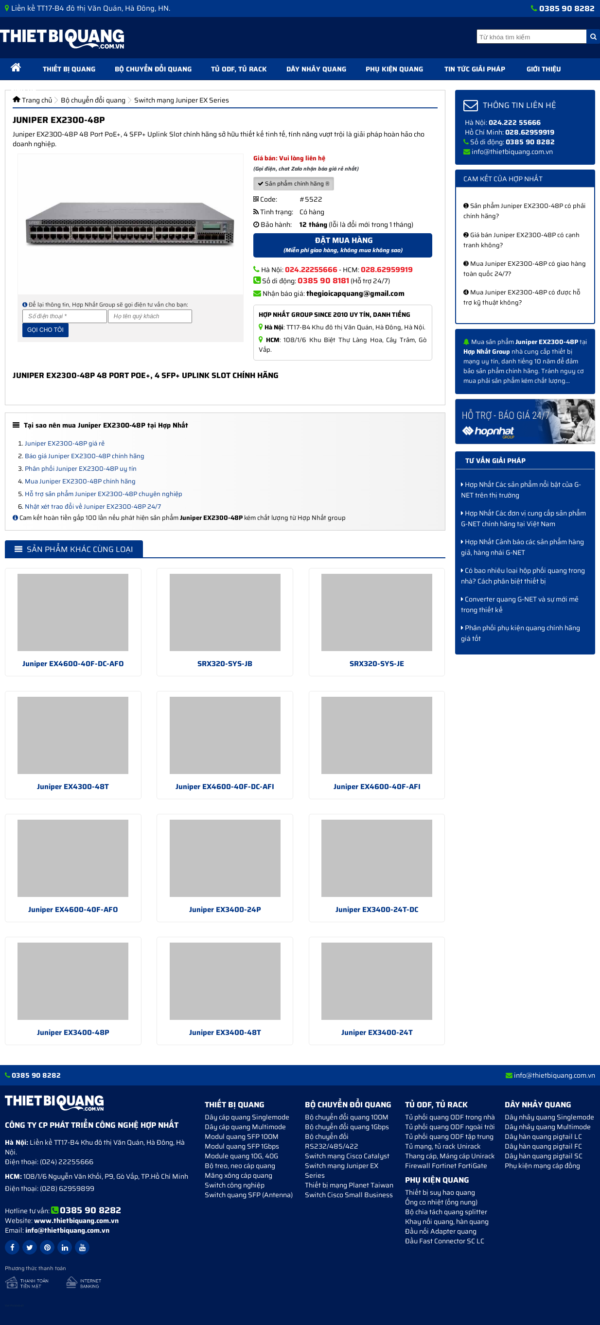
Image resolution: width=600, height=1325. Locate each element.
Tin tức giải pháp (474, 69)
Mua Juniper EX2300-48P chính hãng (80, 481)
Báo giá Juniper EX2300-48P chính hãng (84, 456)
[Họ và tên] (150, 316)
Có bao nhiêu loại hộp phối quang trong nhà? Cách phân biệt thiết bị (523, 575)
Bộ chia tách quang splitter (446, 1211)
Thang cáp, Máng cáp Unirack (450, 1156)
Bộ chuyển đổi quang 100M (346, 1117)
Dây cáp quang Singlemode (247, 1117)
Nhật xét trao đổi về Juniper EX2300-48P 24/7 (93, 506)
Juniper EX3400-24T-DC (377, 909)
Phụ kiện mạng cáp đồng (542, 1165)
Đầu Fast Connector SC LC (444, 1241)
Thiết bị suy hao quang (440, 1192)
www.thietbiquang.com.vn (76, 1220)
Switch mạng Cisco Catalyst (347, 1156)
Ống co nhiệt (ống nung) (441, 1202)
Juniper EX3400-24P (225, 909)
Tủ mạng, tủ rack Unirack (443, 1146)
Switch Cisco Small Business (349, 1194)
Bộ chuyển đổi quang (153, 69)
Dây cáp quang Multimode (245, 1126)
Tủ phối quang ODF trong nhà (450, 1117)
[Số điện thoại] (64, 316)
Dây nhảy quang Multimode (548, 1126)
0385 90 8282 (567, 8)
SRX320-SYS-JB (224, 664)
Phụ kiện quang (394, 69)
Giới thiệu (544, 69)
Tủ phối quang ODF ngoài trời (450, 1126)
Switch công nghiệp (235, 1185)
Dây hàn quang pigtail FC (543, 1146)
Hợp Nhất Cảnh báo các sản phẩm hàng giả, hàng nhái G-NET (522, 547)
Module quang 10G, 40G (241, 1156)
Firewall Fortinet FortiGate (446, 1165)
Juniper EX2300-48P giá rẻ (65, 443)
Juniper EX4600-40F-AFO (73, 909)
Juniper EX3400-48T (225, 1032)
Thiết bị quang (69, 69)
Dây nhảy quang (316, 69)
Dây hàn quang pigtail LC (543, 1136)
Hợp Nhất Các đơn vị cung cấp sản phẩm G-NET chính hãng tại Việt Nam (523, 518)
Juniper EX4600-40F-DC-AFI (225, 786)
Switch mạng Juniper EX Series (341, 1170)
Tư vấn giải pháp (495, 460)
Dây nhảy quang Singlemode (549, 1117)
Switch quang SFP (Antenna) (249, 1194)
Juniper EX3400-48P (73, 1032)
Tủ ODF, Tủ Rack (239, 69)
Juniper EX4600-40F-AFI (377, 786)
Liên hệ (23, 88)
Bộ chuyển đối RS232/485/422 (331, 1141)
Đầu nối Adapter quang (440, 1231)
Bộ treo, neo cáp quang (240, 1165)
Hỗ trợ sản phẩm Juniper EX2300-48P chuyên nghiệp (103, 494)
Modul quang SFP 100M (242, 1136)
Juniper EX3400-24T (377, 1032)
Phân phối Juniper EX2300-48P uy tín (81, 469)
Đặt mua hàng (342, 244)
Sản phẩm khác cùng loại (74, 549)
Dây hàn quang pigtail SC (543, 1156)
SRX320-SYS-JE (377, 664)
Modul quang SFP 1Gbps (242, 1146)
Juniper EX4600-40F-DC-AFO (73, 664)
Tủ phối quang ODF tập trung (449, 1136)
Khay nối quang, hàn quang (447, 1221)
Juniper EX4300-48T (73, 786)
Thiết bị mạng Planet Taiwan (349, 1185)
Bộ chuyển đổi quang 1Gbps (347, 1126)
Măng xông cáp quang (238, 1175)
